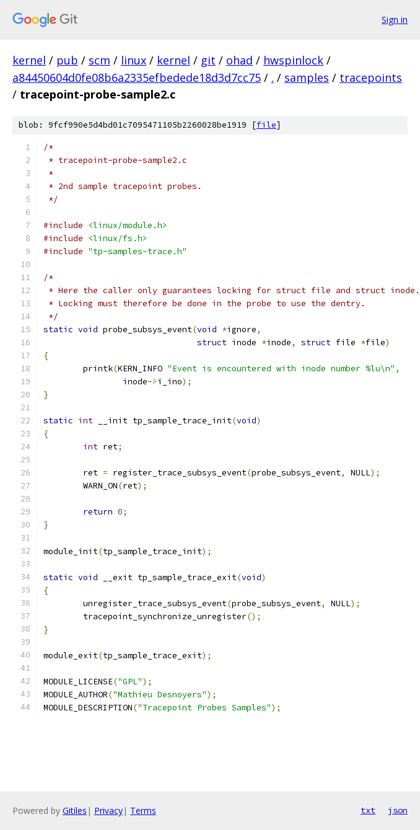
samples (306, 77)
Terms (143, 810)
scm (99, 60)
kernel (29, 60)
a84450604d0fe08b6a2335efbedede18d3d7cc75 (136, 77)
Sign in (395, 19)
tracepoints (370, 77)
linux (133, 60)
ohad (239, 60)
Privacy (108, 810)
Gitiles (75, 810)
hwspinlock (293, 60)
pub (67, 60)
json (398, 810)
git (208, 60)
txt (368, 810)
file (266, 125)
